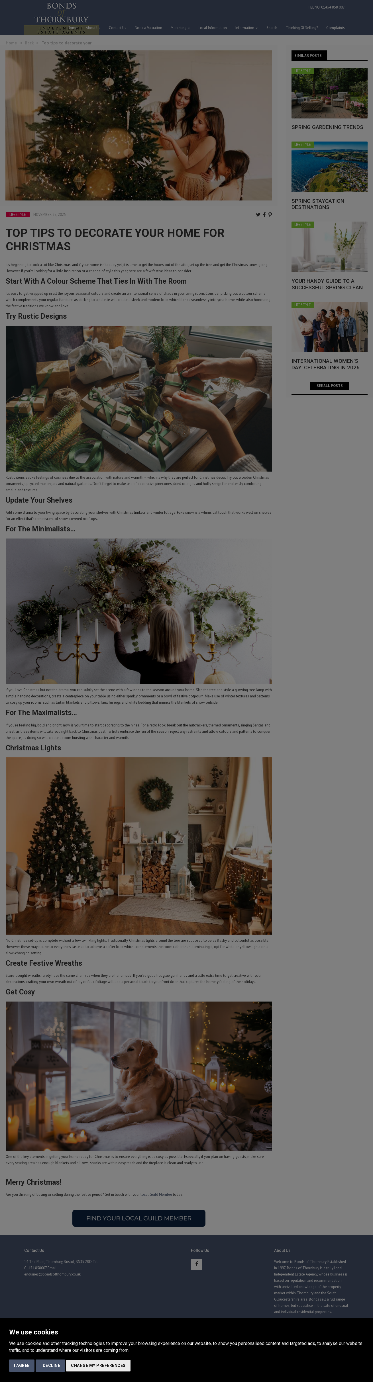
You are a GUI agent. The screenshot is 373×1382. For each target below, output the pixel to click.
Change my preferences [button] (98, 1365)
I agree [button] (22, 1365)
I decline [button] (50, 1365)
